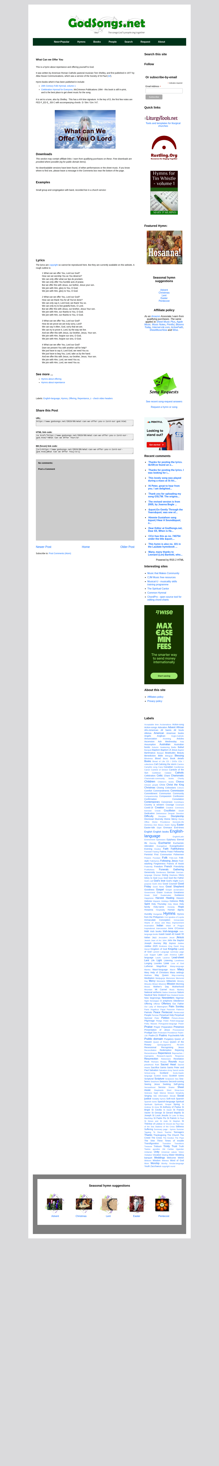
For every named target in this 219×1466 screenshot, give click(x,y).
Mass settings (177, 1200)
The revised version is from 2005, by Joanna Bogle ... (164, 503)
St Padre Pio (159, 1345)
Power (181, 1251)
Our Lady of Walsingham (156, 1234)
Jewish (147, 1168)
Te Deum (158, 1360)
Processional (178, 1257)
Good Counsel (170, 1111)
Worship (155, 1390)
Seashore (155, 1309)
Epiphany (171, 1067)
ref (109, 76)
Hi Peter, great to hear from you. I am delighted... (164, 487)
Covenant (180, 1032)
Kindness (163, 1173)
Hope (181, 1134)
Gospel (160, 1117)
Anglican (161, 963)
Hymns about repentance (53, 382)
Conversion (166, 1029)
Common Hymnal (156, 592)
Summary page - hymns (165, 1357)
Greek (147, 1122)
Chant (167, 1003)
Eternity (152, 1070)
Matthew (148, 1203)
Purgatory (169, 1266)
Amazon (155, 316)
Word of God (177, 1388)
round (172, 1394)
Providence (172, 1260)
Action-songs (150, 955)
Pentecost (164, 301)
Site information (160, 1323)
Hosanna (148, 1137)
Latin (160, 1182)
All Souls (179, 957)
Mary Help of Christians (156, 1200)
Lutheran (148, 1193)
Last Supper (150, 1182)
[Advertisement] (164, 755)
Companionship (151, 1024)
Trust (174, 1373)
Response (179, 1283)
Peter (157, 1245)
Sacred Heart (168, 1292)
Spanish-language (166, 1329)
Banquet (148, 977)
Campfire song (150, 994)
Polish (166, 1248)
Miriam (155, 1211)
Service (161, 1314)
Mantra (147, 1197)
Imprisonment (178, 1150)
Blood (158, 986)
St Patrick (172, 1345)
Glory (181, 1102)
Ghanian (157, 1102)
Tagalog (147, 1360)
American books (175, 960)
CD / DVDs (171, 989)
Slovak (173, 1323)
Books (97, 41)
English (148, 1059)
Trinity (166, 1373)
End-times (179, 1055)
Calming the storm (167, 991)
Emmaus (167, 1055)
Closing (160, 1015)
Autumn (155, 975)
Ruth (157, 1292)
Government (149, 1120)
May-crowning (178, 1203)
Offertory (166, 1231)
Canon (147, 997)
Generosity (149, 1100)
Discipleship (177, 1043)
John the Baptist (175, 1168)
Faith (166, 1076)
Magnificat (161, 1193)
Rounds (173, 1289)
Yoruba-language (176, 1391)
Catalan (168, 1000)
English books (161, 1059)
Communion (165, 1021)
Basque (160, 980)
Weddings (159, 1385)
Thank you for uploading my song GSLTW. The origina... (164, 495)
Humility (148, 1141)
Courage (170, 1032)
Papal (162, 1237)
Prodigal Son (150, 1260)
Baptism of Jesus (169, 977)
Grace (160, 1120)
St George (156, 1340)
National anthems (153, 1219)
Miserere (162, 1211)
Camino (180, 992)
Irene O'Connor (176, 1156)
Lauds (158, 1185)
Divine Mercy (170, 1046)
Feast (170, 1079)
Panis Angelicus (151, 1237)
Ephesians (160, 1067)
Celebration (150, 1003)
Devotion (180, 1041)
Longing (148, 1191)
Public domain (153, 1266)
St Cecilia (156, 1337)
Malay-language (177, 1194)
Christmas (164, 292)
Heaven (180, 1125)
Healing (170, 1125)
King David (173, 1173)
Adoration (162, 955)
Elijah (159, 1055)
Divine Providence (161, 1049)
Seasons (164, 1309)
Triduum (158, 1374)
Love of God (177, 1191)
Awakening (165, 975)
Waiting (165, 1382)
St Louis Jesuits (160, 1343)
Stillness (180, 1354)
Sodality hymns (158, 1326)
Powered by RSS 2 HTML (170, 560)
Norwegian (154, 1228)
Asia (182, 969)
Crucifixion (169, 1038)
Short (169, 1318)
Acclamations (165, 952)
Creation (159, 1035)
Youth (147, 1393)
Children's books (166, 1009)
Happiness (148, 1125)
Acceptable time (151, 952)
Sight (156, 1320)
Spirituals (148, 1332)
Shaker (172, 1315)
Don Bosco (158, 1052)
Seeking (167, 1311)
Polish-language (177, 1248)
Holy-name (158, 1134)
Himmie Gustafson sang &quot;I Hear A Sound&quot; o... (164, 520)
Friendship (179, 1094)
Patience (180, 1237)
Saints (163, 1295)
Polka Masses (150, 1251)
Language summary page (172, 1179)
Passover (171, 1237)
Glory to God (150, 1105)
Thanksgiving (159, 1362)
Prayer (157, 1254)
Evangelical (162, 1073)
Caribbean (156, 1000)
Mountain (148, 1217)
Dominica (148, 1052)
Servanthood (149, 1315)
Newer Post (43, 546)
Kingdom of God (159, 1176)
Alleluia (147, 960)
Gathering (178, 1097)
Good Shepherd (175, 1114)
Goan (160, 1105)
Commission (177, 1018)
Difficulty (148, 1043)
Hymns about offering (51, 379)
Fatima (163, 1079)
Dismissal (149, 1046)
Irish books (156, 1159)
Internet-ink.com (161, 327)
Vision (181, 1379)
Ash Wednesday (167, 969)
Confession (178, 1023)
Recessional (150, 1275)
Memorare (170, 1205)
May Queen (162, 1202)
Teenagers (179, 1359)
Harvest (159, 1125)
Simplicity (180, 1320)
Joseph (147, 1170)
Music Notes (158, 324)
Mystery (180, 1217)
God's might (172, 1108)
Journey (157, 1170)
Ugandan (180, 1376)
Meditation (149, 1205)
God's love (159, 1108)
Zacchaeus (155, 1393)
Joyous (172, 1170)
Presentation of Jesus (157, 1257)
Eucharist (164, 1070)
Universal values (169, 1379)
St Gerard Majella (172, 1340)
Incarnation (149, 1153)
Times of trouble (174, 1368)
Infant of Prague (175, 1153)
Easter (164, 298)
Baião (173, 975)
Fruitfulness (149, 1097)
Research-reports (164, 1283)
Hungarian (157, 1141)
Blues (165, 986)
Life (153, 1188)
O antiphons (166, 1228)
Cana (160, 994)
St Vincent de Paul (171, 1351)
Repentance (83, 398)
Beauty (180, 980)
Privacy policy (154, 701)
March (172, 1197)
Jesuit (171, 1165)
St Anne (155, 1334)
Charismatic (177, 1003)
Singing (148, 1323)
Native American (169, 1220)
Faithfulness (177, 1076)
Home (86, 546)
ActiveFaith (177, 327)
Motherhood (178, 1214)
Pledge (159, 1248)
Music (171, 1217)
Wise (175, 330)
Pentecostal (179, 1240)
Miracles (148, 1211)
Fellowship (179, 1079)
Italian (147, 1165)
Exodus (158, 1076)
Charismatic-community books (159, 1006)
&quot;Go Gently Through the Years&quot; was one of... (165, 511)
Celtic (160, 1003)
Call (156, 991)
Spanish (180, 1326)
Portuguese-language (167, 1251)
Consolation (178, 1026)
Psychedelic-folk (176, 1263)
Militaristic (171, 1208)
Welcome (171, 1385)
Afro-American (151, 957)
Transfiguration (151, 1371)
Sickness (148, 1320)
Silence (163, 1320)
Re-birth (180, 1272)
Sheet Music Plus (165, 321)
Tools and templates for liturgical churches (163, 124)
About (161, 41)
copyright (53, 265)
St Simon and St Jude (156, 1348)
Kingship (172, 1176)
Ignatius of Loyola (176, 1144)
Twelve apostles (152, 1376)
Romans (155, 1289)
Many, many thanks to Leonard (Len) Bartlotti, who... (165, 553)
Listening (168, 1188)
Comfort (148, 1018)
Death (181, 1038)
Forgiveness (159, 1091)
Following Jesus (169, 1088)
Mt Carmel (161, 1217)
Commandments (161, 1018)
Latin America (170, 1182)
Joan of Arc (156, 1168)
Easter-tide (149, 1055)
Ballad (181, 974)
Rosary (163, 1289)
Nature (180, 1219)
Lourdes (158, 1191)
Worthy (164, 1391)
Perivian (155, 1242)
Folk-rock (173, 1085)
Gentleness (161, 1100)
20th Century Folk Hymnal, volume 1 (58, 86)
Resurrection (151, 1286)
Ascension (149, 969)
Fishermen (179, 1082)
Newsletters (168, 1225)
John (164, 1168)
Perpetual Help (166, 1242)
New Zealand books (175, 1222)
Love (166, 1190)
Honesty (171, 1134)
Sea (176, 1306)
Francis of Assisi (175, 1091)
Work (146, 1391)
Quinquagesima (164, 1272)
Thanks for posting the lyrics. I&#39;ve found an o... (165, 463)
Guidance (179, 1122)
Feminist (148, 1082)
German (171, 1100)
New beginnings (152, 1225)
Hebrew (148, 1128)
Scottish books (161, 1303)
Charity (181, 1006)
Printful (170, 324)
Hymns (81, 41)
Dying (173, 1052)
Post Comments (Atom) (60, 553)
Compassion (165, 1023)
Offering (72, 398)
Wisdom (157, 1388)
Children (149, 1009)
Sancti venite (178, 1298)
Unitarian (148, 1379)
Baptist (181, 977)
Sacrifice (155, 1295)
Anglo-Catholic (177, 963)
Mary (180, 1196)
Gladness (173, 1102)
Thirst (160, 1368)
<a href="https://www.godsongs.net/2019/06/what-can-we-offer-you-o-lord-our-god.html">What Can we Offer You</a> (84, 437)
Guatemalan (166, 1122)
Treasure (148, 1374)
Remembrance (150, 1281)
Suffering (148, 1356)
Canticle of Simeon (159, 997)
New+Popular (62, 41)
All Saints (166, 957)
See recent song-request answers (164, 400)
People (112, 41)
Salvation (153, 1297)
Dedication (149, 1041)
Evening (148, 1076)
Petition (165, 1245)
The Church (173, 1362)
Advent (164, 290)
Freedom (158, 1094)
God (166, 1105)
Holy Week (173, 1131)
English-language (51, 398)
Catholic (179, 1000)
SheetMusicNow (158, 330)
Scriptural (149, 1306)
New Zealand (159, 1222)
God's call (148, 1108)
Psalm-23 (153, 1263)
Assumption (150, 972)
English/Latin (178, 1064)
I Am (166, 1144)
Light (159, 1188)
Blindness (148, 986)
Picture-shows (178, 1245)
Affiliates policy (155, 697)
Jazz (154, 1165)
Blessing (179, 983)
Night (146, 1228)
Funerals (163, 1097)
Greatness (179, 1120)
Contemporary (152, 1029)
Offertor (157, 1231)
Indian (159, 1153)
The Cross (156, 1365)
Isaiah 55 (179, 1161)
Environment (149, 1067)
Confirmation (150, 1026)
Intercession (161, 1156)
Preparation (166, 1254)
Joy (165, 1170)
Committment (150, 1021)
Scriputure (169, 1306)
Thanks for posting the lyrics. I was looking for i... (166, 471)
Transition (166, 1371)
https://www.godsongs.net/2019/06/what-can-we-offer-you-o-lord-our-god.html (84, 423)
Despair (171, 1041)
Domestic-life (178, 1049)
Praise (148, 1254)
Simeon (171, 1320)
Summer (180, 1357)
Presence (179, 1254)
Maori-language (160, 1197)
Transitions (179, 1371)
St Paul (180, 1346)
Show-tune (179, 1318)
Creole (158, 1038)
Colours (180, 1015)
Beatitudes (170, 980)
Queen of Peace (161, 1269)
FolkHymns (154, 1088)
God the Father (176, 1105)
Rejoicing (179, 1277)
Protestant (162, 1260)
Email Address (153, 86)
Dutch (167, 1052)
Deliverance (161, 1041)
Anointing (167, 966)
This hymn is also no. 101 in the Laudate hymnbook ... (164, 545)
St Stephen (174, 1348)
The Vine (149, 1368)
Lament (156, 1179)
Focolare (156, 1085)
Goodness (149, 1117)
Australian (165, 971)
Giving (165, 1102)
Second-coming (176, 1309)
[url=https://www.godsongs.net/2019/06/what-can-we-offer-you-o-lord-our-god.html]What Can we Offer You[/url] (84, 451)
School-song (149, 1300)
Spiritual (180, 1329)
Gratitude (168, 1120)
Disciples (162, 1044)
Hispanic (156, 1128)
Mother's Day (161, 1214)
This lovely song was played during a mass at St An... (164, 479)
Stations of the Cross (165, 1354)
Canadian (168, 994)
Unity (156, 1379)
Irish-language (170, 1158)
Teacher (168, 1360)
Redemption (166, 1277)
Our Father (178, 1231)
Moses (147, 1214)
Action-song (178, 952)
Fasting (156, 1079)
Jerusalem (162, 1165)
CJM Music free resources (161, 577)
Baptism (156, 977)
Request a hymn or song (164, 407)
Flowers (147, 1085)
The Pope (179, 1365)
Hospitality (160, 1137)
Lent (164, 295)
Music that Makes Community (163, 573)
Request (145, 41)
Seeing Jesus (152, 1311)
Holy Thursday (158, 1131)
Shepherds (158, 1318)
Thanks (148, 1362)
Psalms (163, 1263)
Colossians (170, 1015)
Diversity (159, 1046)
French (168, 1094)
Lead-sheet (178, 1185)
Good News (158, 1114)
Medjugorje (160, 1205)
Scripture (159, 1306)
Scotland (164, 1300)
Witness (165, 1388)
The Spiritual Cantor (158, 588)
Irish (146, 1158)
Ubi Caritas (168, 1376)
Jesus (180, 1164)
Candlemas (179, 994)
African (180, 954)
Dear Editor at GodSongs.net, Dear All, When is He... (165, 529)
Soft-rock (170, 1326)
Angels (147, 963)
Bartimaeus (149, 980)
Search (129, 41)
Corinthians (179, 1029)
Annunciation (150, 966)
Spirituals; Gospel (163, 1332)
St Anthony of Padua (170, 1334)
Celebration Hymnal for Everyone (57, 89)
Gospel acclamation (175, 1117)
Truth (181, 1374)
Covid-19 (148, 1035)
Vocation (157, 1382)
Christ (162, 1012)
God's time (157, 1111)
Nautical (148, 1222)
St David (167, 1337)
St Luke (172, 1343)
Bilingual (168, 983)
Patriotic (148, 1240)
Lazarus (166, 1185)
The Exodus (168, 1365)
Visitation (148, 1382)
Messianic (161, 1208)
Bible (160, 983)
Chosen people (151, 1012)
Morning (180, 1211)
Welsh (181, 1385)
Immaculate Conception (157, 1147)
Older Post (127, 546)
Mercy (152, 1208)
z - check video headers (101, 398)
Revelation (179, 1286)
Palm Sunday (176, 1234)
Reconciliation (150, 1277)
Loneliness (179, 1188)
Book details (177, 986)
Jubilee (181, 1171)
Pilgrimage (149, 1248)
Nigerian (180, 1225)
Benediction (150, 983)
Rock (146, 1289)
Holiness (174, 1128)
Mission (171, 1211)
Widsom (147, 1388)
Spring (177, 1332)
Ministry (180, 1208)
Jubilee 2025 (151, 1173)
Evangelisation (177, 1073)
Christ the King (175, 1012)
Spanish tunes (150, 1329)
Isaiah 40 (169, 1161)
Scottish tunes (176, 1303)
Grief (155, 1122)
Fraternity (148, 1094)
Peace (156, 1239)
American (159, 960)
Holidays (165, 1128)
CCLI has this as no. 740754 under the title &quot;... (164, 537)
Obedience (178, 1228)
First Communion (163, 1082)
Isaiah (162, 1161)
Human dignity (176, 1137)
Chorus (180, 1009)
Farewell (148, 1079)
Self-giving (179, 1311)
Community (178, 1021)
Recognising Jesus (172, 1275)
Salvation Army (165, 1298)
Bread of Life (159, 989)
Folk (164, 1085)
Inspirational (149, 1156)
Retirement (166, 1286)
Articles (180, 966)
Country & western (154, 1032)
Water (172, 1382)
